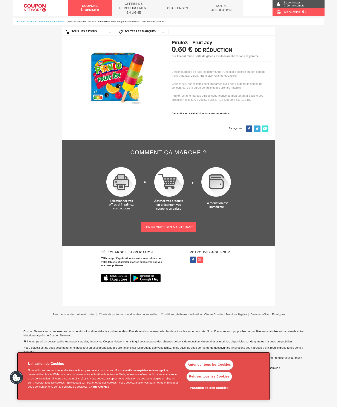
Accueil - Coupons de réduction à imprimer (40, 21)
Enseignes (278, 314)
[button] (16, 377)
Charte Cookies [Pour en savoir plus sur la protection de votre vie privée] (99, 386)
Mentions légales (236, 314)
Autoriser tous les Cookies (209, 364)
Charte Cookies (214, 314)
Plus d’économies (63, 314)
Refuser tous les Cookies (209, 376)
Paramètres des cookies (209, 388)
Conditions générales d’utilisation (181, 314)
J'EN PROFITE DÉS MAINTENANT (168, 227)
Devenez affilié (259, 314)
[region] (143, 376)
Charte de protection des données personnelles (128, 314)
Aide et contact (86, 314)
